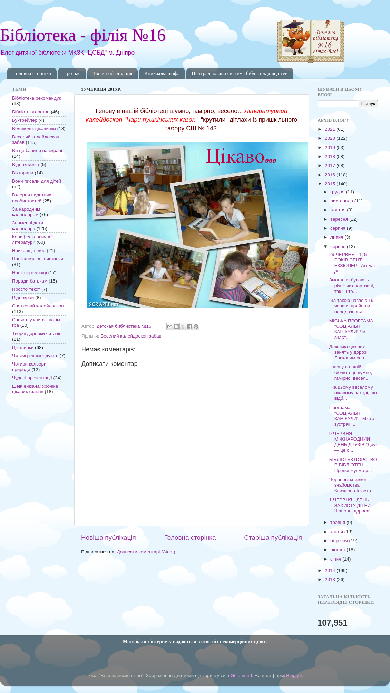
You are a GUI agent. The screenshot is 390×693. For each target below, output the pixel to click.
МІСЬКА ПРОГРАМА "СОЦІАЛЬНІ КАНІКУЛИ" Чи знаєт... (351, 329)
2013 (331, 579)
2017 (331, 165)
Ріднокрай (23, 297)
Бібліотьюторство (31, 111)
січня (336, 559)
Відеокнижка (25, 164)
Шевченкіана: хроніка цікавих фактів (35, 389)
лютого (338, 549)
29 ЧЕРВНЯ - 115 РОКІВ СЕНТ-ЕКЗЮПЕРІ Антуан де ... (353, 263)
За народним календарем (26, 211)
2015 (331, 183)
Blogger (294, 675)
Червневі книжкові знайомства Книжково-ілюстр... (352, 485)
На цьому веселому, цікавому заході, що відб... (353, 393)
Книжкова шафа (161, 73)
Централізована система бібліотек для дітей (240, 73)
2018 (331, 156)
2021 (331, 129)
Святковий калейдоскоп (38, 305)
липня (337, 237)
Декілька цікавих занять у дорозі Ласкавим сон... (348, 352)
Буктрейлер (24, 120)
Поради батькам (29, 281)
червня (338, 246)
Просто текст (26, 289)
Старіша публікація (273, 537)
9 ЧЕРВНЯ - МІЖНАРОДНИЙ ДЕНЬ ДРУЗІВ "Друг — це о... (353, 442)
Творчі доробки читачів (37, 333)
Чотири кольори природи (29, 366)
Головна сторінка (32, 73)
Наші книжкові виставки (37, 258)
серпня (338, 228)
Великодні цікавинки (34, 128)
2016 (331, 174)
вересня (339, 219)
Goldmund (241, 675)
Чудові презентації (32, 377)
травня (338, 522)
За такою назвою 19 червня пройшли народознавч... (351, 306)
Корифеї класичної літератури (32, 239)
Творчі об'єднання (112, 73)
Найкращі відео (29, 250)
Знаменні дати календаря (27, 225)
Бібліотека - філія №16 (83, 35)
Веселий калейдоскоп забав (130, 336)
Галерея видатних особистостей (31, 197)
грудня (338, 191)
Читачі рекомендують (35, 355)
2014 (331, 570)
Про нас (72, 73)
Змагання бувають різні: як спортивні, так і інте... (351, 285)
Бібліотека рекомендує (36, 98)
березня (339, 540)
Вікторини (22, 172)
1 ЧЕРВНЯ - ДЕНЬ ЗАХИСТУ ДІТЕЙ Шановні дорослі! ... (353, 505)
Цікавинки (22, 347)
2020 (331, 138)
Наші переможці (29, 272)
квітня (337, 531)
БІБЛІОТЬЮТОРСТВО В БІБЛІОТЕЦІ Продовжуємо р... (353, 465)
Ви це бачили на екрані (37, 150)
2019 (331, 147)
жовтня (338, 209)
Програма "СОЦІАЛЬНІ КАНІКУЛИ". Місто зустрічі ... (351, 416)
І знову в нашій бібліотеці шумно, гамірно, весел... (350, 372)
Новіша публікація (108, 537)
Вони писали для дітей (36, 181)
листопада (342, 200)
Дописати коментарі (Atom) (146, 551)
